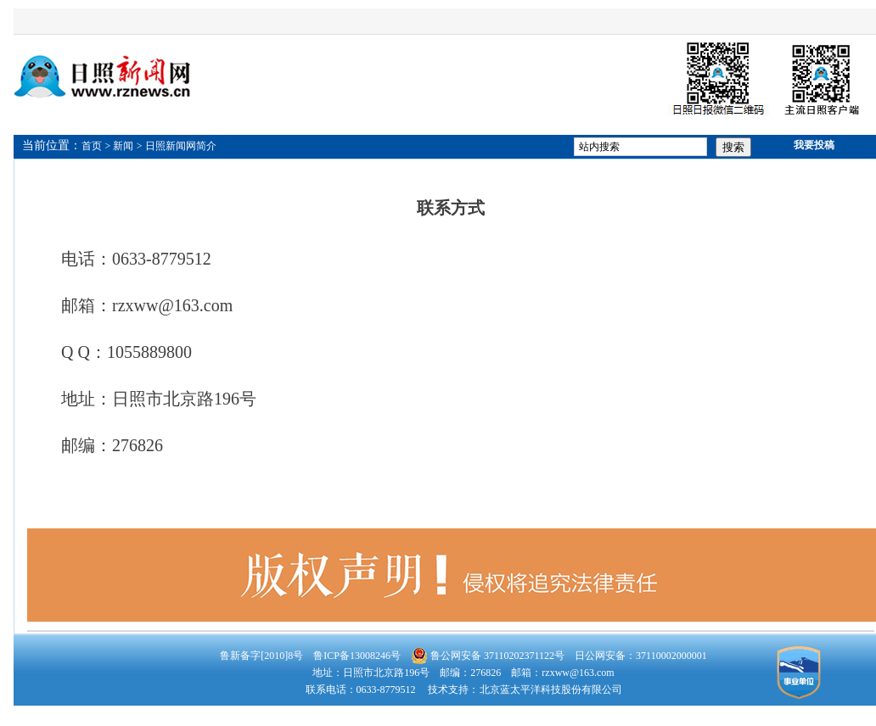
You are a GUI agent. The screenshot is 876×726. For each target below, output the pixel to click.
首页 (91, 146)
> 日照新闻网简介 (176, 146)
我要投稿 (814, 145)
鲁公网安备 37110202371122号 (487, 656)
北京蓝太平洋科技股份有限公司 (551, 689)
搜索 (733, 147)
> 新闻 (119, 146)
